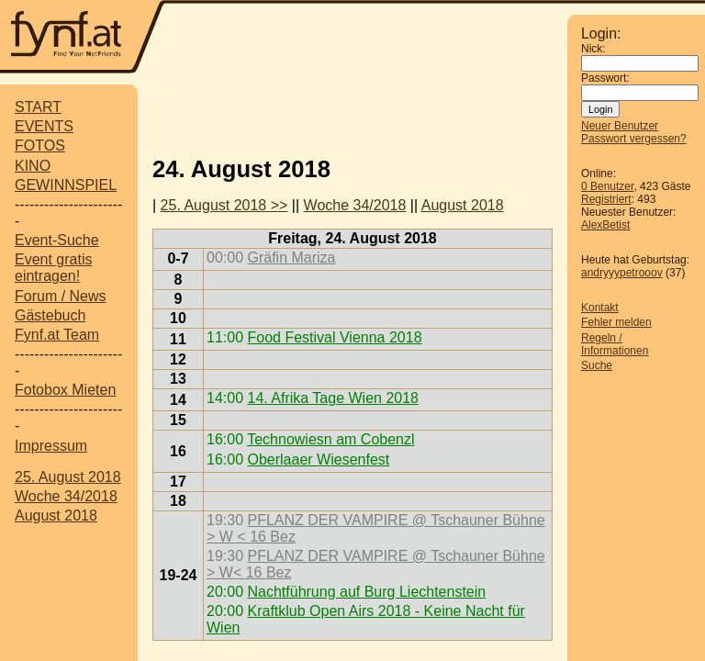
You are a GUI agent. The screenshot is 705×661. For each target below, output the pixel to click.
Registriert (606, 199)
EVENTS (44, 126)
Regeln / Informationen (614, 344)
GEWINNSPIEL (66, 185)
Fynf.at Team (57, 334)
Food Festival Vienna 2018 (334, 337)
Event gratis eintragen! (53, 268)
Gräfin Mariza (291, 257)
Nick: (593, 48)
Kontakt (600, 307)
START (38, 107)
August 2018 (56, 515)
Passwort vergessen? (634, 138)
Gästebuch (50, 315)
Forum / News (60, 296)
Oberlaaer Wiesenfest (318, 459)
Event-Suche (57, 240)
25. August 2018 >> (224, 205)
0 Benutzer (607, 186)
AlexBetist (605, 224)
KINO (32, 166)
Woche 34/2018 (66, 496)
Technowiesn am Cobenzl (330, 439)
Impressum (51, 446)
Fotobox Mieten (65, 390)
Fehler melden (616, 322)
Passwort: (605, 78)
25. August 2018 (68, 477)
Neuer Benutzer (619, 125)
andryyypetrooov (622, 272)
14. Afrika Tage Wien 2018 (333, 398)
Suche (596, 365)
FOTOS (40, 145)
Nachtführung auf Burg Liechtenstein (366, 591)
